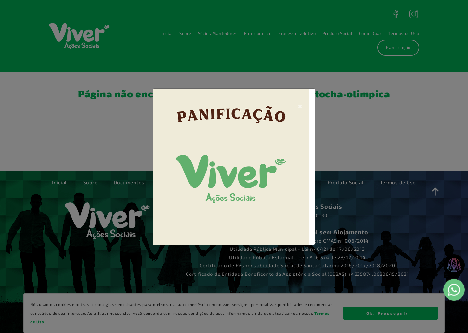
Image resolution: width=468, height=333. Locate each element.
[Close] (300, 105)
